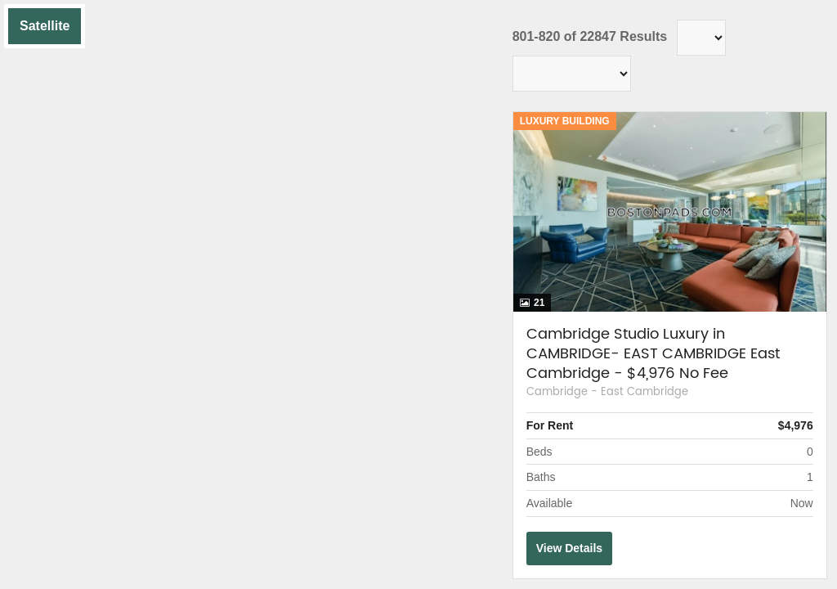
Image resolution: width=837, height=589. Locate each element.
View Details (569, 548)
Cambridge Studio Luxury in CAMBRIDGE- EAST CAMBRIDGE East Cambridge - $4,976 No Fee (653, 353)
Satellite (44, 26)
